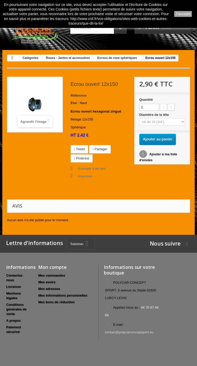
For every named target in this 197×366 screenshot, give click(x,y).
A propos (13, 320)
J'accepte (183, 14)
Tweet (79, 149)
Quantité (146, 99)
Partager (99, 149)
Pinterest (81, 158)
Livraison (13, 287)
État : (75, 103)
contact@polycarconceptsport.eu (129, 332)
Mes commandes (51, 275)
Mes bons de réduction (56, 302)
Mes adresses (49, 289)
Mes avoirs (46, 282)
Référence (79, 95)
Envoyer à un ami (92, 168)
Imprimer (85, 176)
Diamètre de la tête (154, 115)
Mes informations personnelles (62, 295)
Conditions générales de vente (16, 309)
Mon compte (52, 267)
